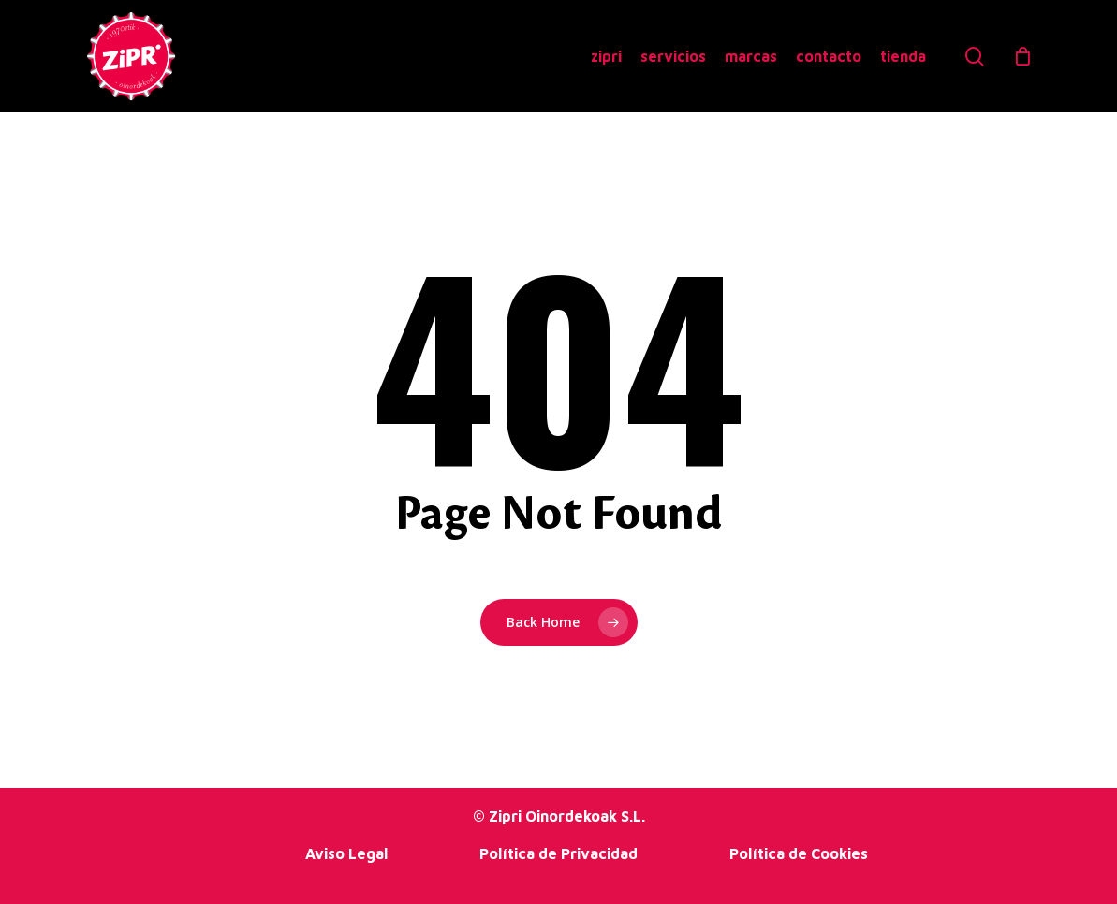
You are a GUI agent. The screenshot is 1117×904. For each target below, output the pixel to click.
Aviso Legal (346, 853)
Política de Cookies (798, 853)
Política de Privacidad (558, 853)
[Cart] (1022, 56)
